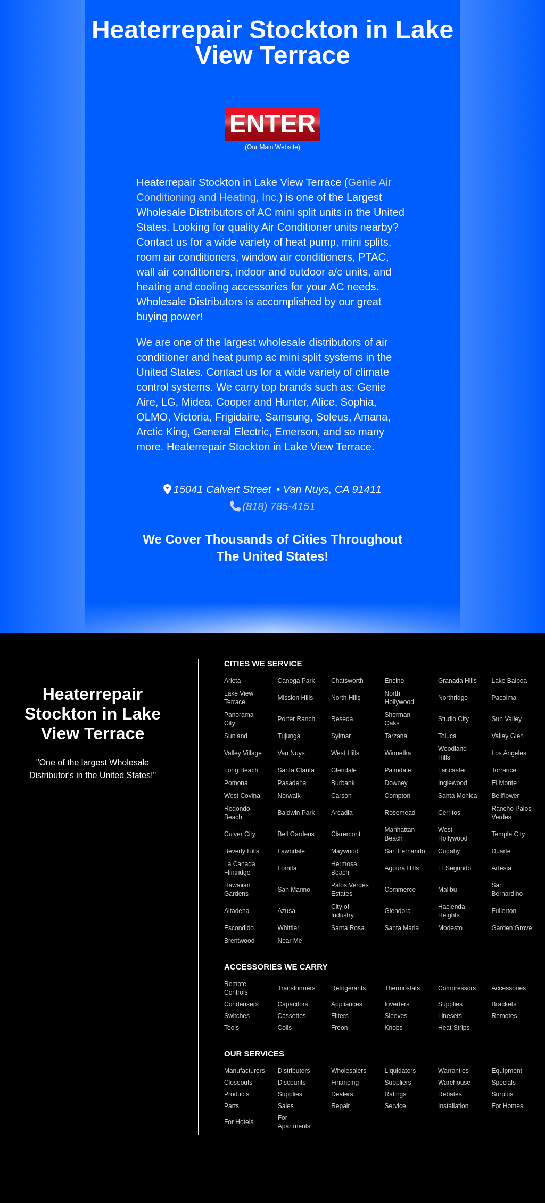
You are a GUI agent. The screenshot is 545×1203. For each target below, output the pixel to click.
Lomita (287, 868)
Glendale (344, 770)
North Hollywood (399, 698)
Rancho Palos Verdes (512, 813)
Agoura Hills (402, 868)
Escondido (239, 928)
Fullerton (504, 911)
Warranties (453, 1071)
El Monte (504, 783)
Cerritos (449, 813)
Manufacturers (244, 1071)
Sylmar (341, 736)
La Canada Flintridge (239, 868)
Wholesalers (348, 1071)
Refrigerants (348, 988)
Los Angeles (509, 753)
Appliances (346, 1004)
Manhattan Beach (400, 834)
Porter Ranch (297, 719)
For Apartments (294, 1122)
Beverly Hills (241, 851)
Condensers (241, 1004)
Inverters (397, 1004)
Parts (231, 1106)
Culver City (239, 834)
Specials (504, 1082)
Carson (341, 796)
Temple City (508, 834)
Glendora (398, 911)
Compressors (457, 988)
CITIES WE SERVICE (263, 663)
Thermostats (402, 988)
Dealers (342, 1094)
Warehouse (454, 1082)
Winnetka (398, 753)
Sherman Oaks (398, 719)
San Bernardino (507, 890)
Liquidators (400, 1071)
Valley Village (243, 753)
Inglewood (452, 783)
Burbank (343, 783)
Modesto (450, 928)
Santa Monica (457, 796)
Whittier (289, 928)
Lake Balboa (509, 680)
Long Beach (241, 770)
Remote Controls (236, 988)
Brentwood (239, 940)
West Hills (345, 753)
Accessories (509, 988)
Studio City (453, 719)
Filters (340, 1016)
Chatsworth (347, 680)
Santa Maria (402, 928)
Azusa (286, 911)
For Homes (507, 1106)
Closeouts (238, 1082)
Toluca (447, 736)
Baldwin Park (296, 813)
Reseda (342, 719)
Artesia (501, 868)
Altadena (236, 911)
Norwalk (289, 796)
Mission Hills (295, 697)
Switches (237, 1016)
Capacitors (293, 1004)
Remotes (504, 1016)
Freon (339, 1027)
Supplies (450, 1004)
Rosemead (400, 813)
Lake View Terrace (238, 698)
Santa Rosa (348, 928)
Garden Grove (512, 928)
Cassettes (292, 1016)
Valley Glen (508, 736)
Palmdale (398, 770)
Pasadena (292, 783)
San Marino (294, 889)
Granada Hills (457, 680)
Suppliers (398, 1082)
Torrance (504, 770)
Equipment (507, 1071)
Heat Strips (453, 1027)
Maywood (344, 851)
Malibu (447, 889)
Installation (453, 1106)
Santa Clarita (296, 770)
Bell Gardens (296, 834)
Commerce (400, 889)
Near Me (290, 940)
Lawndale (291, 851)
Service (395, 1106)
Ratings (396, 1094)
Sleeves (396, 1016)
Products (236, 1094)
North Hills (345, 697)
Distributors (294, 1071)
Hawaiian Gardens (237, 890)
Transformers (297, 988)
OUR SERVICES (254, 1053)
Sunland (235, 736)
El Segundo (454, 868)
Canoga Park (296, 680)
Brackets (504, 1004)
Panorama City (238, 719)
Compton (398, 796)
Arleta (232, 680)
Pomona (236, 783)
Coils (285, 1027)
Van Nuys (291, 753)
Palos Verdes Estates (350, 890)
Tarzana (396, 736)
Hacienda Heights (451, 911)
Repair (340, 1106)
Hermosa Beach (344, 868)
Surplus (503, 1094)
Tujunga (289, 736)
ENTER (272, 123)
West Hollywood (452, 834)
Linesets (450, 1016)
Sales (286, 1106)
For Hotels (238, 1122)
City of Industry (342, 911)
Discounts (292, 1082)
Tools (231, 1027)
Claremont (345, 834)
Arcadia (342, 813)
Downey (396, 783)
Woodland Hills (452, 753)
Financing (345, 1082)
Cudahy (449, 851)
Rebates (450, 1094)
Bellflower (505, 796)
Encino (394, 680)
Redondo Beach (237, 813)
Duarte (501, 851)
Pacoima (504, 697)
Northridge (453, 697)
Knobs (394, 1027)
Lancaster (452, 770)
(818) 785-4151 (273, 506)
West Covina (242, 796)
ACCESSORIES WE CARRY (275, 966)
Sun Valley (507, 719)
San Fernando (405, 851)
